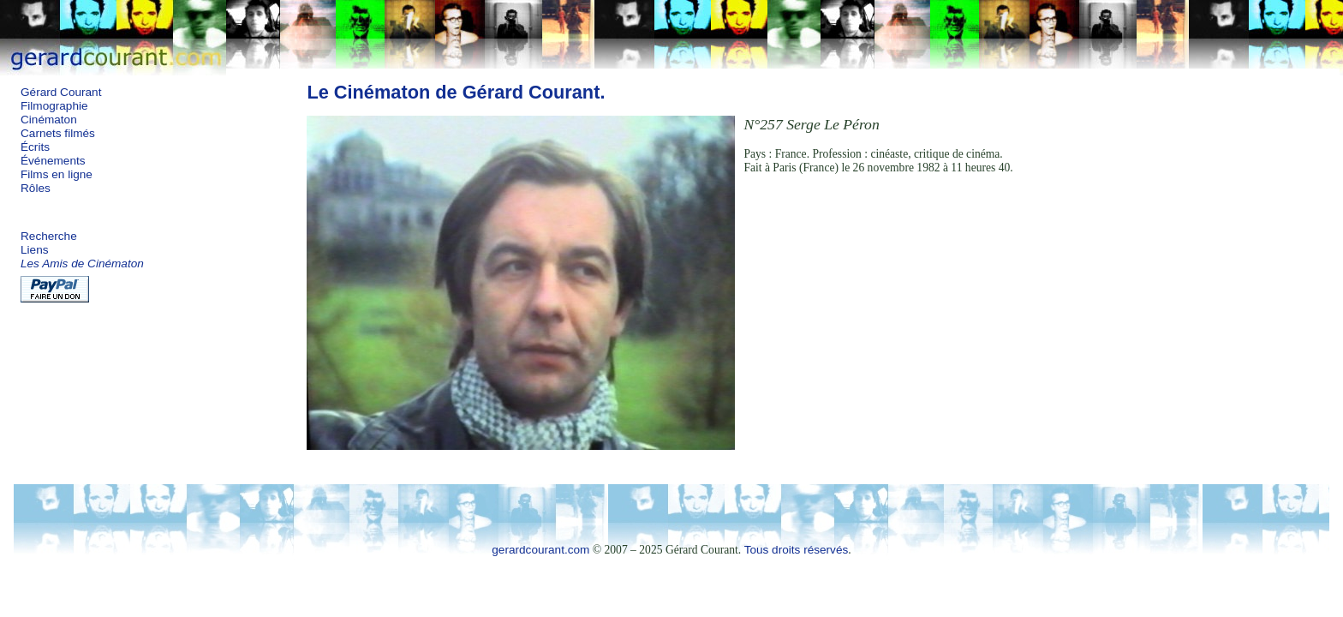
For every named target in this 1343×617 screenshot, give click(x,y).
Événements (53, 160)
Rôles (36, 188)
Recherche (49, 236)
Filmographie (54, 105)
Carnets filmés (58, 133)
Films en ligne (57, 174)
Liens (35, 249)
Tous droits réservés (796, 549)
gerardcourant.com (540, 549)
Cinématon (49, 119)
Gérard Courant (61, 92)
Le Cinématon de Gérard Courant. (456, 92)
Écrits (35, 147)
